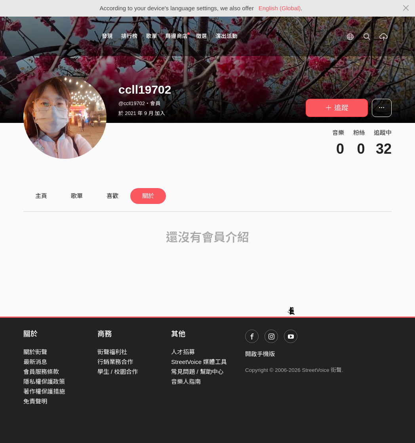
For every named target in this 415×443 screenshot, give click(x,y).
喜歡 (112, 195)
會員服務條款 (41, 371)
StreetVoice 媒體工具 (199, 361)
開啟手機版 (260, 354)
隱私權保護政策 (44, 381)
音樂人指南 (186, 381)
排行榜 (129, 36)
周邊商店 (178, 35)
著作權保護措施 (44, 391)
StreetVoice (56, 36)
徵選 (201, 36)
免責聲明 (35, 401)
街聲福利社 (112, 352)
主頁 (41, 195)
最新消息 (35, 361)
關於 (148, 195)
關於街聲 (35, 352)
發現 (107, 36)
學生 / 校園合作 (117, 371)
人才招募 (183, 352)
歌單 (151, 36)
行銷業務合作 (115, 361)
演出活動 (226, 36)
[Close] (406, 8)
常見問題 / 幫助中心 (197, 371)
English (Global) (280, 8)
